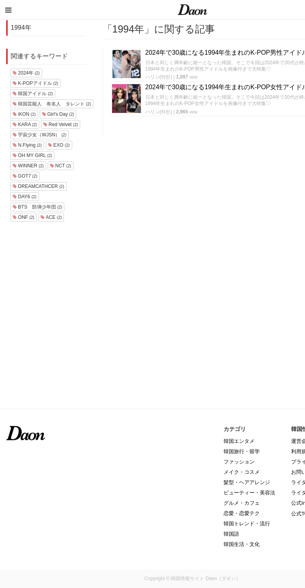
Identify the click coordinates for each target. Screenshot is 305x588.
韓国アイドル (33, 93)
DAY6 (25, 196)
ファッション (239, 462)
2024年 (26, 73)
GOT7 (25, 176)
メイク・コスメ (242, 472)
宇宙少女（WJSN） (39, 135)
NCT (60, 166)
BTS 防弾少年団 (37, 207)
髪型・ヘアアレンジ (247, 482)
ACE (51, 217)
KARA (25, 124)
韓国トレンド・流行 (247, 524)
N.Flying (27, 145)
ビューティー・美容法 (249, 493)
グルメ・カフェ (242, 503)
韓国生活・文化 (242, 544)
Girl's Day (58, 114)
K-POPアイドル (35, 83)
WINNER (28, 166)
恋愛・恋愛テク (242, 513)
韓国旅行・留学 (242, 451)
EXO (58, 145)
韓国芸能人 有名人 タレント (52, 104)
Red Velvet (60, 124)
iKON (24, 114)
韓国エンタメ (239, 441)
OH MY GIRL (32, 155)
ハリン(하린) (158, 77)
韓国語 (231, 534)
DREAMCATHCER (38, 186)
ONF (23, 217)
